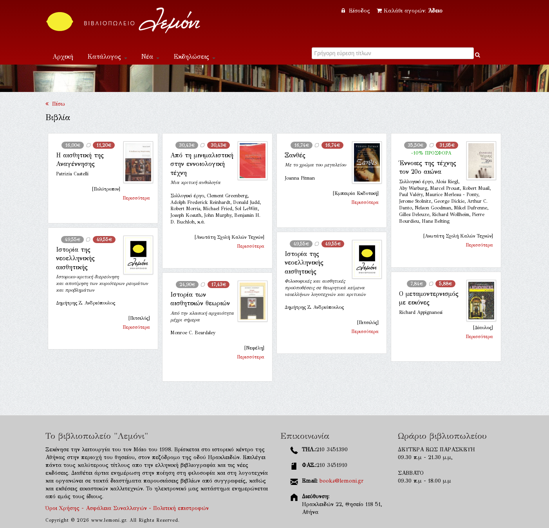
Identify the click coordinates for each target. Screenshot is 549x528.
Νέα (150, 56)
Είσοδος (356, 10)
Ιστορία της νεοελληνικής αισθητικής (75, 258)
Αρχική (62, 56)
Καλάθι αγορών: (409, 10)
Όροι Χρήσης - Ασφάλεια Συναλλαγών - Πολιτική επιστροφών (127, 508)
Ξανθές (295, 155)
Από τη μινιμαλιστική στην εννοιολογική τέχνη (201, 164)
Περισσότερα (136, 198)
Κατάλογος (107, 56)
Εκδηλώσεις (194, 56)
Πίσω (55, 104)
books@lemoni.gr (341, 481)
